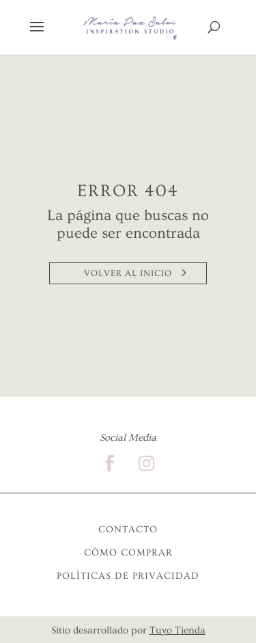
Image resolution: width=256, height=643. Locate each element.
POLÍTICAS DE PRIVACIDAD (128, 576)
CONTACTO (128, 529)
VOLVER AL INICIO (128, 273)
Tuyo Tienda (177, 630)
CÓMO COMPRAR (128, 552)
